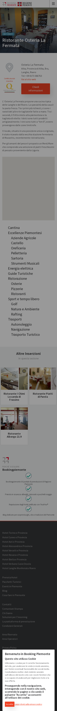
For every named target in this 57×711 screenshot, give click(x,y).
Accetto (9, 704)
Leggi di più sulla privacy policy (28, 704)
